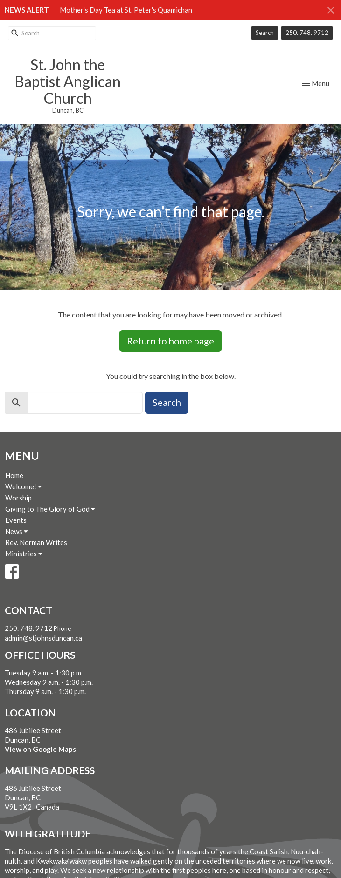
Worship (18, 497)
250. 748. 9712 (306, 32)
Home (14, 475)
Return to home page (170, 340)
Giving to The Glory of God (50, 509)
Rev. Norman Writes (36, 542)
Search (265, 32)
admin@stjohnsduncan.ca (43, 638)
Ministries (23, 553)
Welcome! (23, 486)
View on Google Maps (40, 749)
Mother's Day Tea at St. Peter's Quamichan (126, 10)
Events (16, 520)
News (16, 531)
